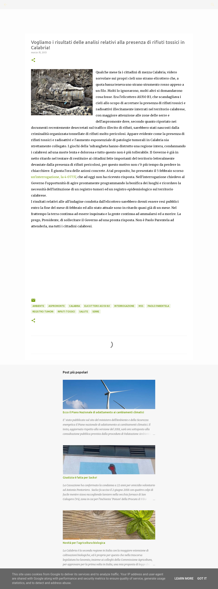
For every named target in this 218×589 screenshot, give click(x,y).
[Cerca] (16, 4)
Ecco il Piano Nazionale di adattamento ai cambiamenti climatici (103, 412)
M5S (141, 306)
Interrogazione (124, 306)
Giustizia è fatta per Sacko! (80, 477)
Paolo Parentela (158, 306)
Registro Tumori (43, 311)
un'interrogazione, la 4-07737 (53, 177)
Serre (95, 311)
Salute (83, 311)
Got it (202, 578)
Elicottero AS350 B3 (97, 306)
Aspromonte (57, 306)
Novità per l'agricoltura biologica (84, 542)
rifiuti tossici (66, 311)
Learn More (183, 578)
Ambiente (38, 306)
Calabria (74, 306)
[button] (33, 60)
